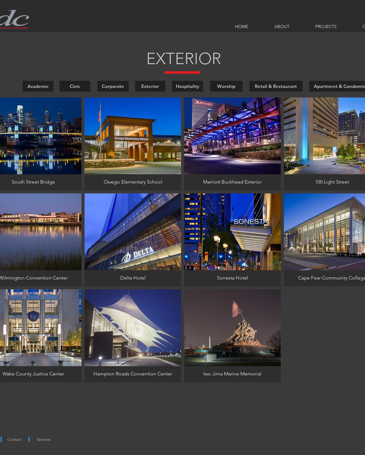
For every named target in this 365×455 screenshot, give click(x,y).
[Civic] (75, 86)
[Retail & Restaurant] (276, 86)
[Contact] (14, 439)
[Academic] (38, 86)
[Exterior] (150, 86)
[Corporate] (113, 86)
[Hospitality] (187, 86)
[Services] (44, 439)
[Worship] (226, 86)
